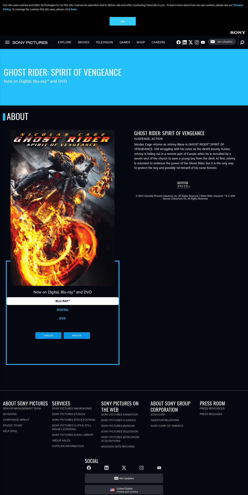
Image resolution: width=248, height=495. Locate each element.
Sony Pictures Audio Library (73, 434)
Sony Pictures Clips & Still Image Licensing (71, 427)
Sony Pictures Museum (117, 425)
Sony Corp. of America (167, 425)
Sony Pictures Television (119, 431)
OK (123, 21)
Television (104, 42)
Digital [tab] (63, 310)
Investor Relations (165, 420)
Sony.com (158, 414)
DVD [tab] (62, 318)
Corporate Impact (16, 419)
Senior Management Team (22, 408)
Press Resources (212, 408)
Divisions (10, 414)
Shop (141, 42)
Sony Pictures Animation (119, 414)
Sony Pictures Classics (118, 420)
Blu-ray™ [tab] (62, 301)
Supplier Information (68, 446)
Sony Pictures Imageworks (72, 408)
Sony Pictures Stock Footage (73, 419)
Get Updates (225, 41)
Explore (64, 42)
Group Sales (61, 440)
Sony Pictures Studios (68, 414)
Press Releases (211, 414)
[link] (237, 32)
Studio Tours (12, 425)
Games (125, 42)
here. (74, 9)
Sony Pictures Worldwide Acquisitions (120, 438)
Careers (158, 42)
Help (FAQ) (10, 431)
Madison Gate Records (117, 446)
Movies (83, 42)
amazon (48, 335)
